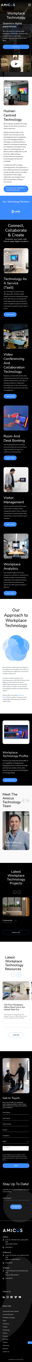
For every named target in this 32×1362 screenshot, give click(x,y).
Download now (10, 780)
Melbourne (6, 1345)
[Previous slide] (13, 974)
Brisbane (5, 1349)
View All (16, 1035)
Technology (6, 1330)
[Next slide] (18, 974)
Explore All (16, 932)
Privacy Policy (20, 1359)
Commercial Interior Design (11, 1311)
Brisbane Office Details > (12, 1275)
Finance (5, 1333)
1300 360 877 (9, 1247)
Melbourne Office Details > (12, 1259)
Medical (5, 1327)
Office (4, 1321)
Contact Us (6, 1352)
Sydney (5, 1342)
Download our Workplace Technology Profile (15, 189)
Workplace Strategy (9, 1318)
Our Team (5, 1339)
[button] (29, 5)
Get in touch (16, 47)
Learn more (10, 314)
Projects (5, 1336)
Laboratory (6, 1324)
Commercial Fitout (8, 1314)
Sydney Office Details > (11, 1244)
